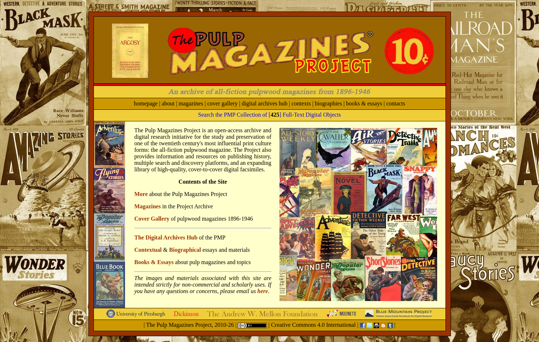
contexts (301, 103)
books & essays (364, 103)
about (168, 103)
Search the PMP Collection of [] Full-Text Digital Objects (269, 115)
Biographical (185, 250)
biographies (328, 103)
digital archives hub (264, 103)
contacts (395, 103)
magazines (191, 103)
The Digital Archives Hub (166, 237)
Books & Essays (154, 262)
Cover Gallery (152, 219)
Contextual (148, 250)
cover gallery (222, 103)
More (141, 194)
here (262, 291)
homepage (146, 103)
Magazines (147, 206)
